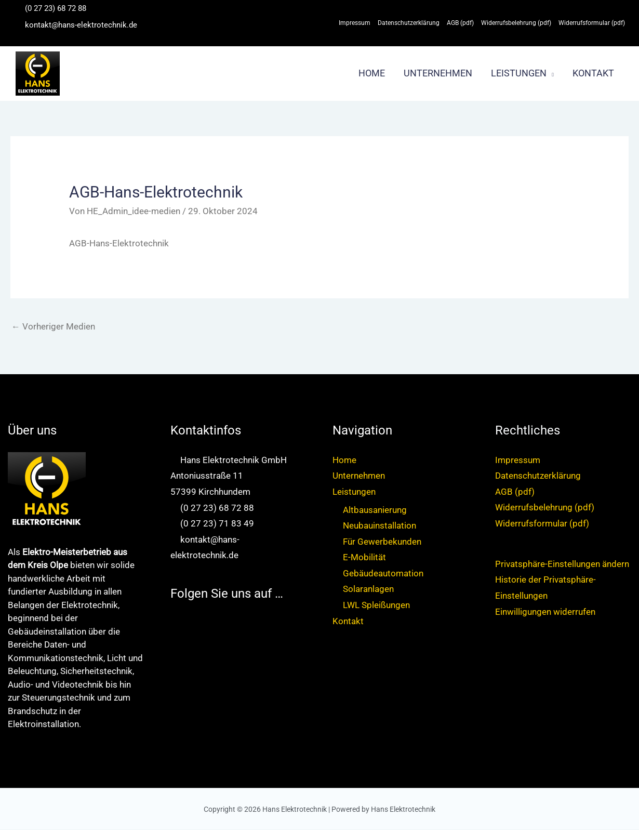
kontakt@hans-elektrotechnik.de (81, 25)
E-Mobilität (364, 557)
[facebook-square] (175, 624)
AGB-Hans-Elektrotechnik (119, 243)
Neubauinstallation (379, 526)
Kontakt (348, 621)
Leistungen (354, 491)
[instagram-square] (175, 640)
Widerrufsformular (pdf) (542, 523)
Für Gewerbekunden (382, 541)
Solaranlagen (368, 589)
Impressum (517, 460)
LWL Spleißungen (376, 605)
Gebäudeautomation (383, 574)
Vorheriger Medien (53, 326)
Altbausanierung (375, 510)
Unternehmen (358, 476)
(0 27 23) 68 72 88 (55, 8)
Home (344, 460)
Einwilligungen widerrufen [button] (545, 612)
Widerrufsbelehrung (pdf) (544, 508)
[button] (550, 73)
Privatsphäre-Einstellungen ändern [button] (562, 564)
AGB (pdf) (515, 491)
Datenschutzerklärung (538, 476)
